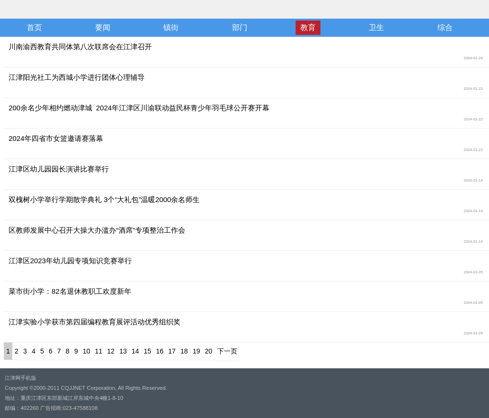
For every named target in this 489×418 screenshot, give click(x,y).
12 (111, 351)
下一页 (227, 351)
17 (172, 351)
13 (123, 351)
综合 (445, 27)
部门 (239, 27)
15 (147, 351)
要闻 (102, 27)
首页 (34, 27)
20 (209, 351)
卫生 (376, 27)
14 (135, 351)
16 (160, 351)
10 (86, 351)
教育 (308, 27)
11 (99, 351)
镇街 (171, 27)
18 (184, 351)
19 (196, 351)
